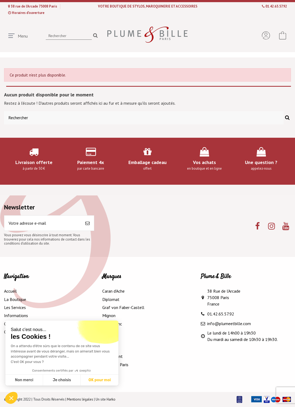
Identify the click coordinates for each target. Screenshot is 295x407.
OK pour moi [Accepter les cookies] (100, 380)
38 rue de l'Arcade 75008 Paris (34, 6)
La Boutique (15, 299)
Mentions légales (80, 399)
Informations (16, 315)
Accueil (10, 291)
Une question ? (261, 162)
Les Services (15, 307)
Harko (111, 399)
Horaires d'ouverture (28, 12)
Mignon (108, 315)
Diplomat (111, 299)
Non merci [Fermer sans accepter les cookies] (24, 380)
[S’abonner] (87, 223)
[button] (11, 397)
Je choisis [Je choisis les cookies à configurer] (62, 380)
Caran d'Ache (113, 291)
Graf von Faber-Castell (123, 307)
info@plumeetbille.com (229, 323)
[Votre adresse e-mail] (42, 223)
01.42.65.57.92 (276, 6)
